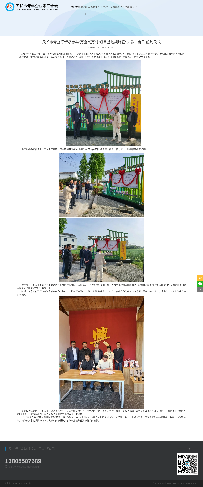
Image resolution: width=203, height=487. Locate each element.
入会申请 (124, 7)
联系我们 (134, 7)
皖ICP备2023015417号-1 (22, 483)
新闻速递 (95, 7)
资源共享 (114, 7)
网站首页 (75, 7)
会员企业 (105, 7)
